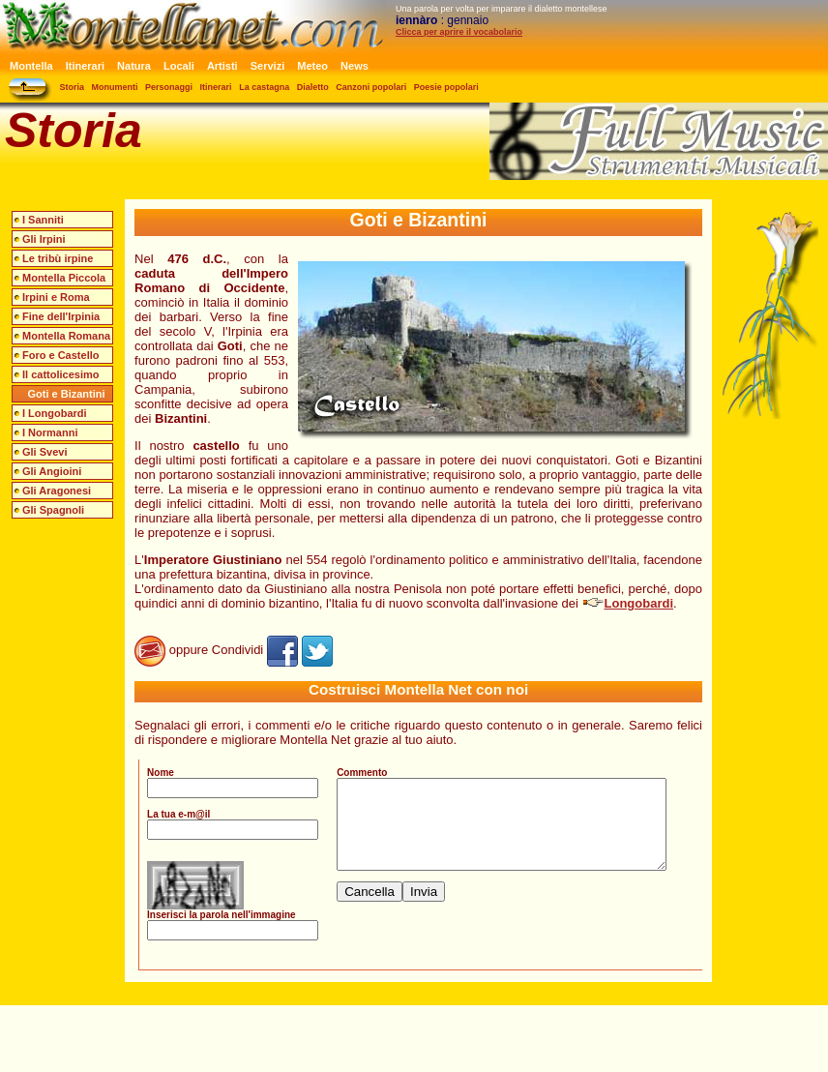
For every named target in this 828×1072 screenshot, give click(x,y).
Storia (72, 87)
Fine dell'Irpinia (61, 316)
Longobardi (628, 603)
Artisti (222, 66)
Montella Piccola (63, 277)
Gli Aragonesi (56, 490)
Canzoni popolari (371, 87)
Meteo (312, 66)
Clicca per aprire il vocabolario (459, 32)
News (354, 66)
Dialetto (313, 87)
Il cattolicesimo (60, 374)
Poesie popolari (446, 87)
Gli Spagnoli (53, 510)
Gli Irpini (44, 239)
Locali (178, 66)
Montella (31, 66)
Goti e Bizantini (66, 394)
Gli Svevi (44, 452)
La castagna (264, 87)
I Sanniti (43, 219)
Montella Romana (66, 336)
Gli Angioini (51, 471)
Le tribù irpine (57, 258)
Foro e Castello (60, 355)
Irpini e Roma (56, 297)
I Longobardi (54, 413)
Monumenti (115, 87)
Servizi (267, 66)
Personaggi (168, 87)
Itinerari (85, 66)
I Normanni (49, 432)
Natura (134, 66)
